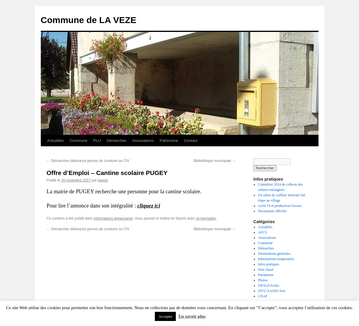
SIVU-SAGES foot (271, 291)
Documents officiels (272, 211)
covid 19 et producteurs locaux (280, 206)
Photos (263, 280)
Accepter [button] (165, 316)
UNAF (263, 296)
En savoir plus (191, 316)
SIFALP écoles (268, 285)
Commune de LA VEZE (89, 20)
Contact (190, 140)
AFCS (262, 232)
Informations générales (274, 254)
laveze (103, 180)
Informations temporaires (113, 218)
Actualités (55, 140)
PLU (97, 140)
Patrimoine (169, 140)
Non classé (265, 269)
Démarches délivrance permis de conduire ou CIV (88, 161)
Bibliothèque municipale (214, 161)
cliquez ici (148, 205)
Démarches (116, 140)
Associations (143, 140)
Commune (78, 140)
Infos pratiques (268, 264)
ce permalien (206, 218)
